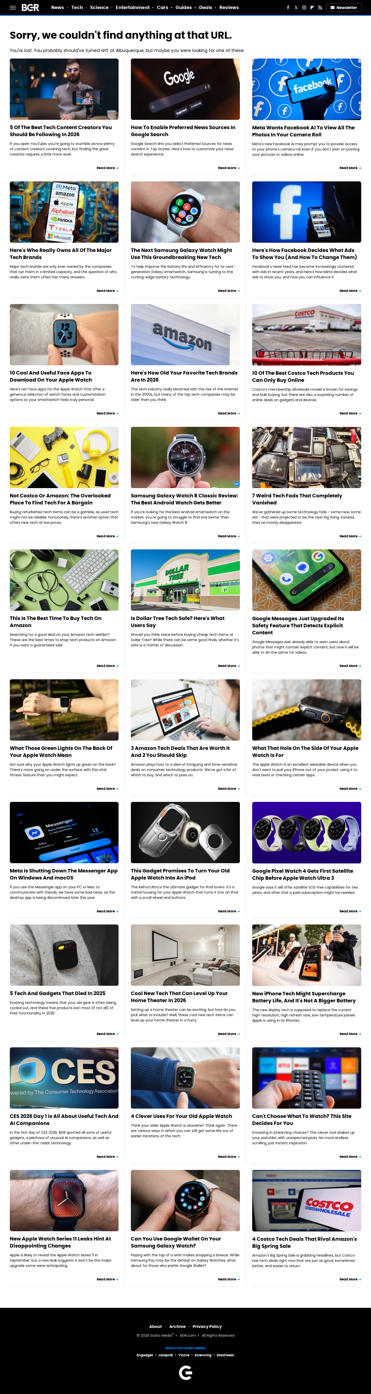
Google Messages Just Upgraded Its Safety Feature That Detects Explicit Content (298, 625)
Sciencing (203, 1355)
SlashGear (225, 1355)
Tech (77, 7)
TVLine (183, 1355)
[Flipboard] (312, 8)
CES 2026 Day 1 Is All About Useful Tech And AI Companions (64, 1119)
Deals (205, 7)
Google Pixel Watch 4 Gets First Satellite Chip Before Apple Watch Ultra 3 (302, 874)
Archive (177, 1326)
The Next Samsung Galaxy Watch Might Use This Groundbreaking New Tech (181, 254)
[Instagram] (304, 8)
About (155, 1326)
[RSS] (320, 8)
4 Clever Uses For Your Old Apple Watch (181, 1116)
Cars (162, 7)
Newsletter (344, 7)
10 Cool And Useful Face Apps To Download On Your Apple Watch (51, 376)
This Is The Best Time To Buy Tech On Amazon (55, 622)
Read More (106, 168)
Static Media (161, 1336)
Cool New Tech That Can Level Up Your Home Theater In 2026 (179, 997)
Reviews (229, 7)
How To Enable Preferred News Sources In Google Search (183, 131)
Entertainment (132, 7)
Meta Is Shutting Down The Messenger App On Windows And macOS (64, 874)
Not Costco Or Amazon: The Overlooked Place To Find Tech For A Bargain (60, 499)
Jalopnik (165, 1355)
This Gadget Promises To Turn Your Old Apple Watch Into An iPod (180, 874)
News (57, 7)
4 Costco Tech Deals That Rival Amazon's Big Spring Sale (304, 1242)
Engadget (145, 1355)
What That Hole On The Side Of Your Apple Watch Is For (305, 751)
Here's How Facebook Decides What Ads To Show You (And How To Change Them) (304, 254)
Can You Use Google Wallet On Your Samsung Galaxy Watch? (176, 1242)
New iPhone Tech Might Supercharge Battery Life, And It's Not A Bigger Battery (304, 997)
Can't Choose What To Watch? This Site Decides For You (301, 1119)
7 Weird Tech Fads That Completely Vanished (297, 499)
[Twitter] (296, 8)
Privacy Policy (207, 1326)
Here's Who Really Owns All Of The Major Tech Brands (61, 254)
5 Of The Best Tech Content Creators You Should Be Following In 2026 (61, 131)
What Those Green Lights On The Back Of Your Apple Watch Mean (61, 751)
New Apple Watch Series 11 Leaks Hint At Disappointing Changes (60, 1242)
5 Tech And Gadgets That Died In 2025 (57, 993)
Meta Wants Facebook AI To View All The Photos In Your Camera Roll (303, 131)
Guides (184, 7)
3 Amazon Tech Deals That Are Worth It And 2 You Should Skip (180, 751)
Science (99, 7)
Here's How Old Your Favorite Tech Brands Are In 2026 (184, 376)
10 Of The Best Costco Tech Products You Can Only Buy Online (303, 376)
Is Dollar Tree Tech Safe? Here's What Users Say (178, 622)
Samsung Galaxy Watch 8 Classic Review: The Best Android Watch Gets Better (184, 499)
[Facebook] (288, 8)
